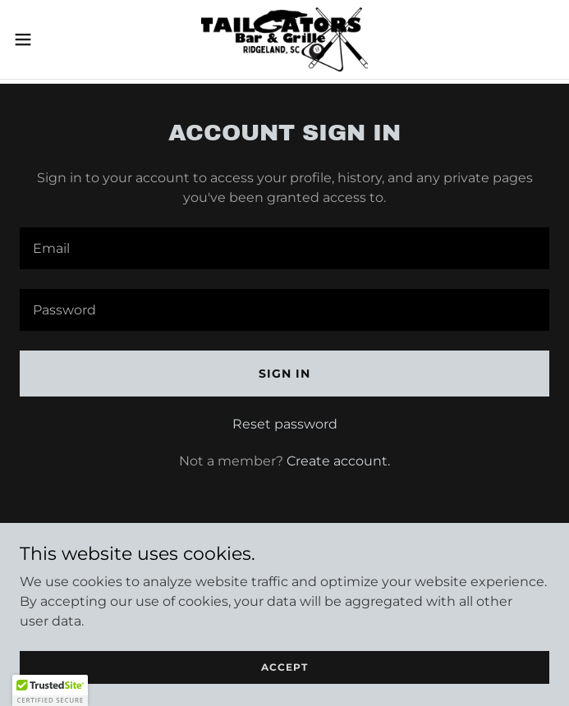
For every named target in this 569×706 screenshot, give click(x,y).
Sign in (284, 373)
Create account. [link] (338, 461)
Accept (284, 667)
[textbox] (284, 248)
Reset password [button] (284, 424)
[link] (285, 39)
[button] (48, 39)
